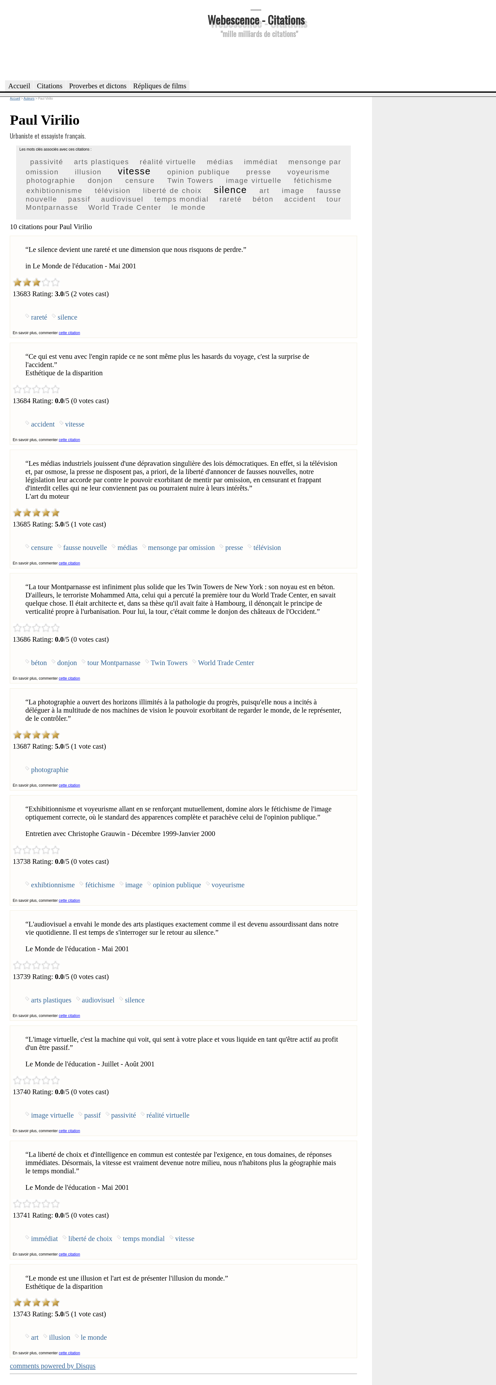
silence (230, 190)
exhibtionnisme (54, 191)
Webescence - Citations (256, 19)
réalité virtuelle (168, 162)
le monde (188, 207)
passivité (46, 162)
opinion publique (198, 172)
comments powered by (53, 1366)
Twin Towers (190, 180)
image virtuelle (254, 180)
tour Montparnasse (113, 663)
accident (300, 199)
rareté (231, 199)
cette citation (69, 333)
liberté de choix (172, 191)
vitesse (134, 171)
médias (220, 162)
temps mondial (181, 199)
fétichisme (313, 180)
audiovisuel (122, 199)
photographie (50, 180)
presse (258, 172)
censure (140, 180)
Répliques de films (159, 86)
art (264, 191)
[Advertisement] (256, 58)
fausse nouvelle (85, 548)
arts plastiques (101, 162)
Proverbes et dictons (98, 86)
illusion (88, 172)
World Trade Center (124, 207)
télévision (113, 191)
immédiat (261, 162)
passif (79, 199)
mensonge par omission (181, 548)
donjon (100, 180)
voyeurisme (309, 172)
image (293, 191)
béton (263, 199)
